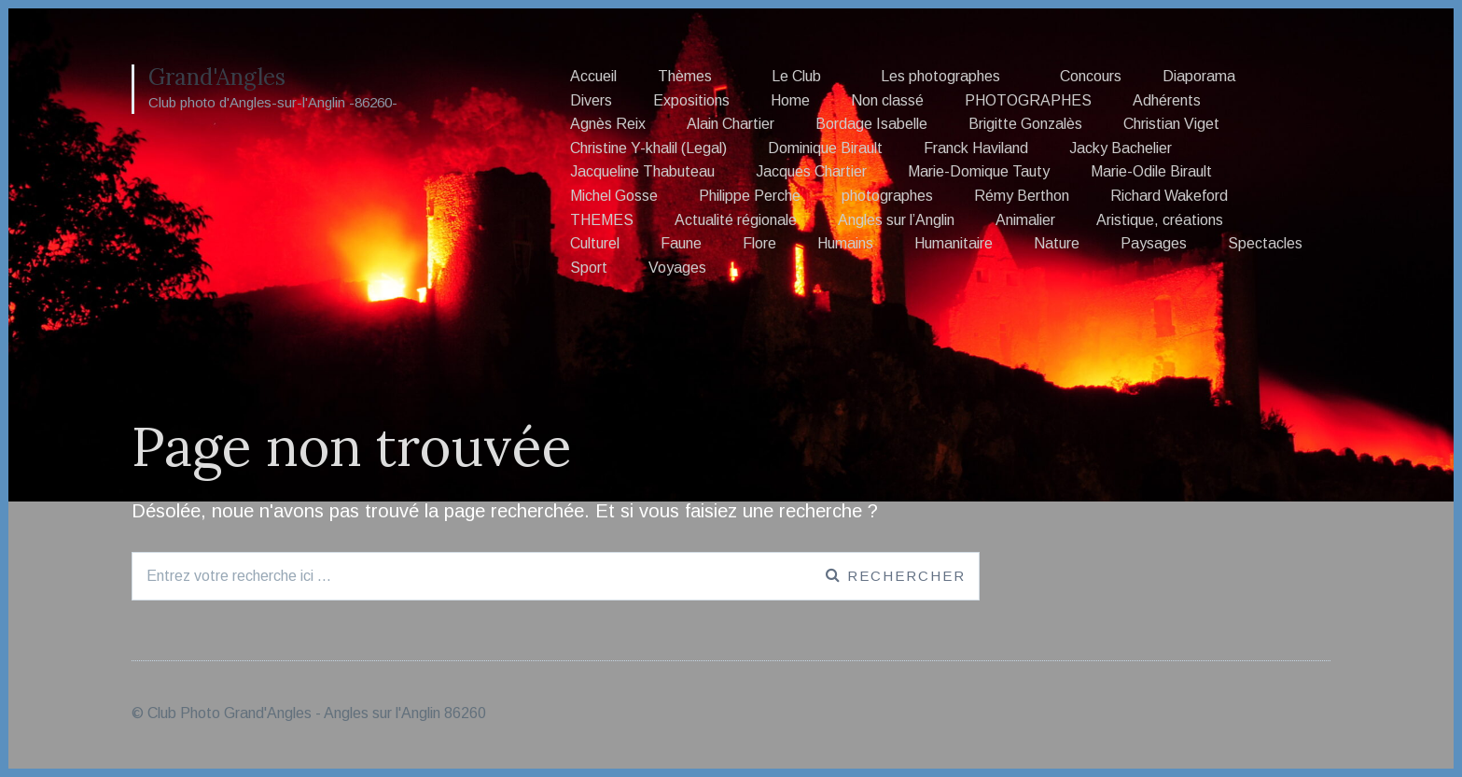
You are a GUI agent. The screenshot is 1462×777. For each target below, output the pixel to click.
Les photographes (940, 76)
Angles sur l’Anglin (896, 220)
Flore (759, 243)
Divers (591, 100)
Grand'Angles (216, 77)
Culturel (595, 243)
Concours (1090, 76)
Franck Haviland (976, 148)
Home (790, 100)
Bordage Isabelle (871, 124)
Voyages (677, 267)
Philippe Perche (750, 196)
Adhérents (1167, 100)
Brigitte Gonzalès (1025, 124)
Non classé (887, 100)
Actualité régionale (736, 220)
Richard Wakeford (1169, 196)
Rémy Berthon (1021, 196)
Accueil (593, 76)
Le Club (796, 76)
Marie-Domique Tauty (979, 171)
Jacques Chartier (811, 171)
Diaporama (1199, 76)
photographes (887, 196)
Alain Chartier (730, 124)
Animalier (1025, 220)
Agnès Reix (608, 124)
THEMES (602, 220)
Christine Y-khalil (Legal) (648, 148)
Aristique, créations (1159, 220)
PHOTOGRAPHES (1028, 100)
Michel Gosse (614, 196)
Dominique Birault (825, 148)
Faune (681, 243)
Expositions (691, 100)
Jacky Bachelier (1120, 148)
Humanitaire (953, 243)
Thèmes (685, 76)
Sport (588, 267)
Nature (1056, 243)
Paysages (1154, 243)
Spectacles (1265, 243)
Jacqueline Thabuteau (642, 171)
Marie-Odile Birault (1151, 171)
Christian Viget (1171, 124)
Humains (845, 243)
